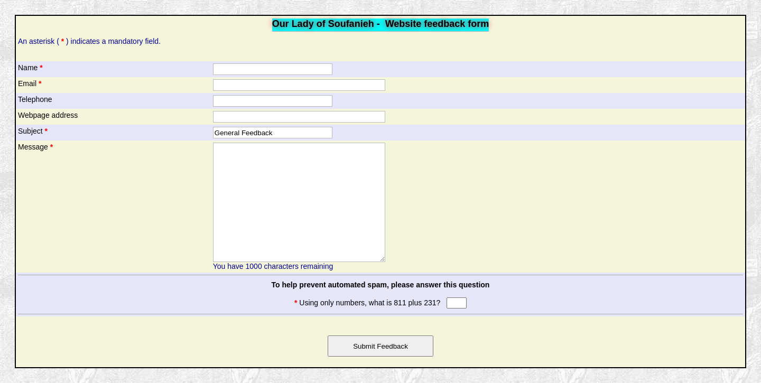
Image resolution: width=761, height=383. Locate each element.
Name (30, 67)
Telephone (35, 99)
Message (35, 147)
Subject (33, 131)
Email (29, 83)
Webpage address (48, 115)
